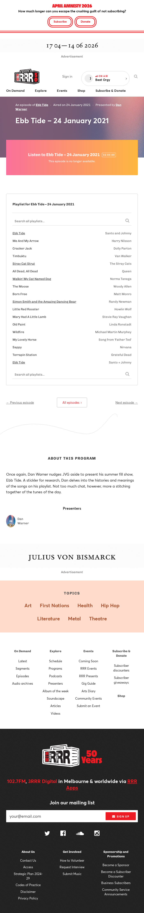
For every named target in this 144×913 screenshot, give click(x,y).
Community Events (88, 698)
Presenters (55, 683)
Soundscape (55, 698)
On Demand (22, 651)
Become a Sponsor (116, 865)
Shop (121, 696)
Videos (55, 713)
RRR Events (88, 668)
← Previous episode (20, 402)
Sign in (67, 76)
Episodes (22, 676)
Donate (85, 21)
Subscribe (60, 21)
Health (85, 605)
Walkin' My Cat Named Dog (32, 279)
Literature (48, 618)
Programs (55, 668)
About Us (28, 852)
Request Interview (72, 867)
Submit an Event (88, 706)
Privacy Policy (28, 898)
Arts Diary (89, 691)
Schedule (55, 661)
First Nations (54, 605)
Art (28, 605)
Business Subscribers (116, 883)
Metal (74, 618)
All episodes (72, 402)
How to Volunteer (72, 860)
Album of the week (56, 691)
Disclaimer (28, 892)
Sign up (120, 816)
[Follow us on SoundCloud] (80, 833)
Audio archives (22, 683)
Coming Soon (88, 661)
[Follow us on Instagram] (97, 833)
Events (88, 651)
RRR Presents (88, 676)
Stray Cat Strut (24, 264)
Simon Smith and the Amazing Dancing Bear (44, 302)
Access (28, 867)
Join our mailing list (72, 802)
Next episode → (126, 402)
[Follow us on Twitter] (47, 834)
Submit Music (72, 874)
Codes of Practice (28, 885)
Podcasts (55, 676)
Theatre (98, 618)
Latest (22, 661)
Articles (55, 706)
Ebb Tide (42, 105)
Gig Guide (89, 683)
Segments (23, 668)
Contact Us (28, 860)
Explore (55, 651)
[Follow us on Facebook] (63, 833)
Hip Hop (110, 605)
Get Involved (72, 852)
